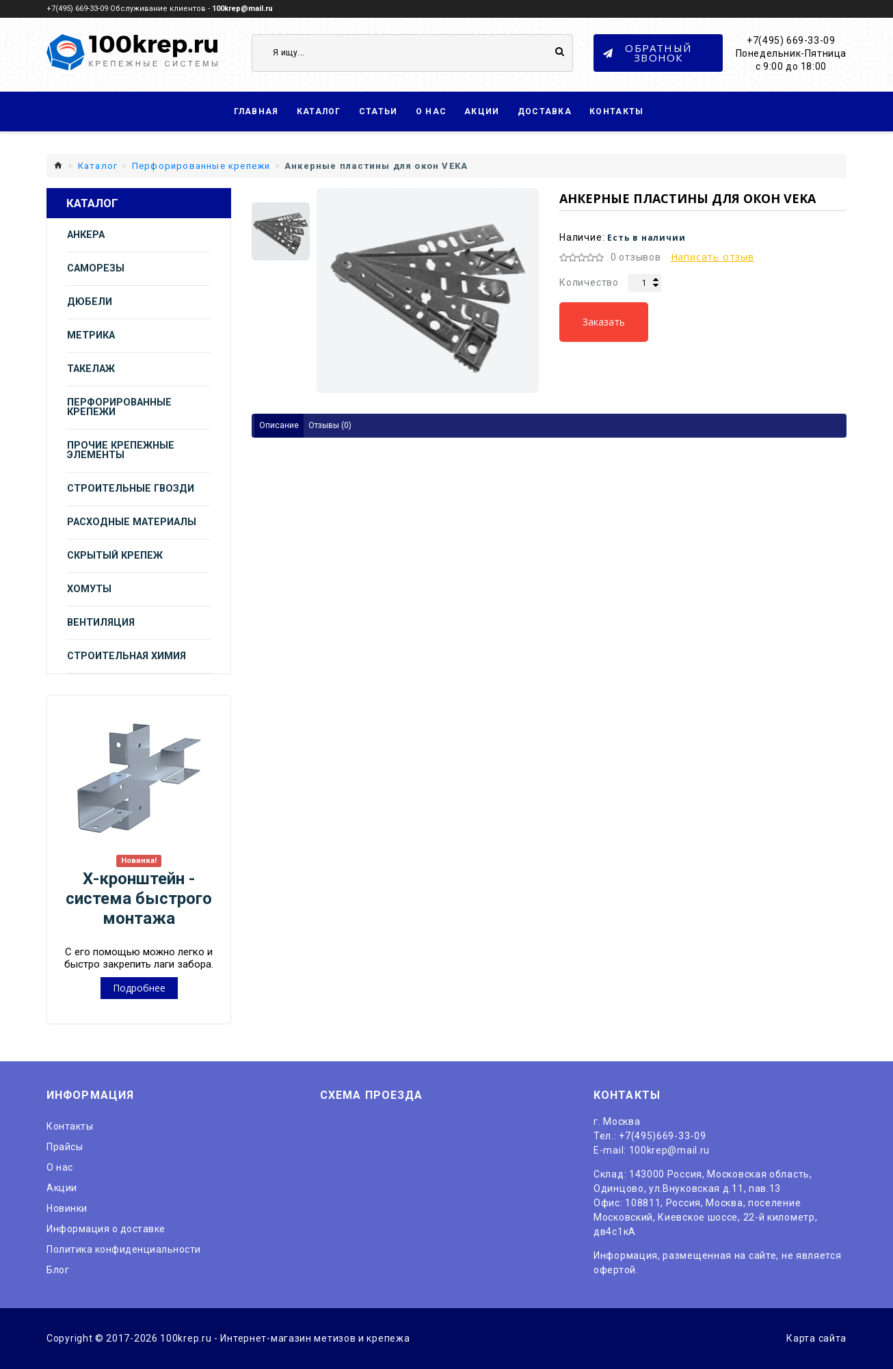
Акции (482, 111)
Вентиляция (101, 622)
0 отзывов (636, 257)
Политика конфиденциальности (123, 1249)
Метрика (91, 335)
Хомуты (89, 589)
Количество (589, 282)
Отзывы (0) (329, 425)
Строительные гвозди (130, 488)
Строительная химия (126, 656)
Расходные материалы (131, 522)
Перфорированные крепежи (119, 407)
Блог (57, 1269)
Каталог (319, 111)
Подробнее (139, 987)
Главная (256, 111)
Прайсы (64, 1146)
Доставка (545, 111)
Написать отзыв (712, 257)
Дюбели (89, 302)
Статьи (378, 111)
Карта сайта (816, 1338)
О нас (431, 111)
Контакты (616, 111)
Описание (279, 425)
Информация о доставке (105, 1228)
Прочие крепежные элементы (120, 450)
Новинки (67, 1208)
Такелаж (91, 369)
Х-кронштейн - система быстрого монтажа (139, 898)
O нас (59, 1167)
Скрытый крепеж (115, 555)
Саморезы (95, 268)
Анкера (86, 235)
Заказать (604, 321)
